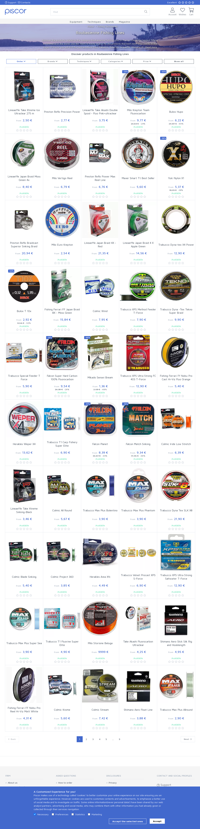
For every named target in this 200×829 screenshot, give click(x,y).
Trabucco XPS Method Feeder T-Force (138, 311)
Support (10, 2)
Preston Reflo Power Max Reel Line (100, 178)
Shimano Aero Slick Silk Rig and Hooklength (176, 643)
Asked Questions (66, 775)
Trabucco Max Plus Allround (176, 709)
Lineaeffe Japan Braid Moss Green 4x (24, 178)
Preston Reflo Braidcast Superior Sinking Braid (24, 244)
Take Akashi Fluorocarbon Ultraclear (138, 643)
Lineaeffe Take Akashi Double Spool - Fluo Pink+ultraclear (100, 112)
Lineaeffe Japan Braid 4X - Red (100, 244)
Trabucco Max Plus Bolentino (100, 510)
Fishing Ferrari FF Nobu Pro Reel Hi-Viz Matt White (24, 709)
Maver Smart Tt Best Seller (138, 178)
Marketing (97, 814)
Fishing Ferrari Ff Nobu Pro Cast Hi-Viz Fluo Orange (176, 377)
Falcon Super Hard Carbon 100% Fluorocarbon (62, 377)
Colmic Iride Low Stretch (176, 443)
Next (188, 739)
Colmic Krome (62, 709)
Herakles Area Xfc (100, 576)
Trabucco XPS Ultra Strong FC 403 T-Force (138, 377)
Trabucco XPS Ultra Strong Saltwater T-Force (176, 577)
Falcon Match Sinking (138, 443)
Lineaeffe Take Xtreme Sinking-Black (24, 510)
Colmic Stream (100, 709)
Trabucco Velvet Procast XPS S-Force (138, 577)
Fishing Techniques (108, 26)
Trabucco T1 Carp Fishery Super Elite (62, 444)
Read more (151, 47)
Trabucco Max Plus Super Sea (24, 643)
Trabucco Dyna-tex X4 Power (176, 244)
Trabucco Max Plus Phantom (138, 510)
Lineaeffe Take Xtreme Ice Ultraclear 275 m (24, 112)
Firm (7, 775)
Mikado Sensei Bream (100, 377)
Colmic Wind (100, 311)
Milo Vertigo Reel (62, 178)
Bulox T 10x (24, 311)
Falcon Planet (100, 443)
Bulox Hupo (176, 111)
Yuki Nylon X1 (176, 178)
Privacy (113, 782)
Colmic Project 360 (62, 576)
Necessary (43, 814)
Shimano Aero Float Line (138, 709)
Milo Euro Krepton (62, 244)
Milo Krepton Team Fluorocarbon (138, 112)
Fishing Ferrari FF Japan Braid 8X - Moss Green (62, 311)
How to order (65, 782)
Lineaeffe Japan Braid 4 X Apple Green (138, 244)
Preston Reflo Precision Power (62, 111)
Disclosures (113, 775)
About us (12, 782)
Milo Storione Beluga (100, 643)
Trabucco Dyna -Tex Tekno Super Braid (176, 311)
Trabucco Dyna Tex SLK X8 (176, 510)
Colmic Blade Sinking (24, 576)
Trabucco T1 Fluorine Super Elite (62, 643)
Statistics (80, 814)
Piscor (91, 26)
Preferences (61, 814)
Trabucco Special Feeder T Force (24, 377)
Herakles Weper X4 (24, 443)
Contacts (24, 2)
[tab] (24, 776)
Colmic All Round (62, 510)
